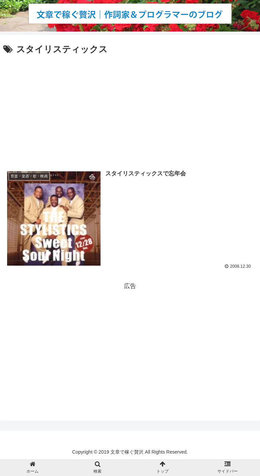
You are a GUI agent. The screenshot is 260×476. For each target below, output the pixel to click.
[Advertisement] (130, 107)
